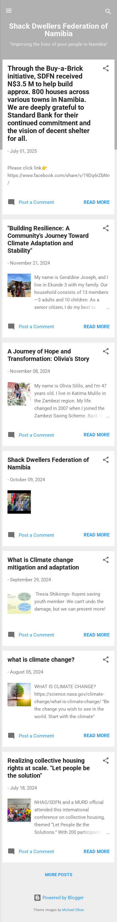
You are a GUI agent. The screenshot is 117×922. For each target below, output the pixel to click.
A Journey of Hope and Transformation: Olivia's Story (48, 355)
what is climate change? (41, 659)
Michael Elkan (73, 910)
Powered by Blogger (59, 897)
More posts (58, 874)
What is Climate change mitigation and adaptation (43, 563)
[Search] (108, 12)
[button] (106, 69)
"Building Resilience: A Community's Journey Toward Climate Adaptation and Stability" (48, 239)
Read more (97, 202)
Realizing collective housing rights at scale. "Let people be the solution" (48, 768)
